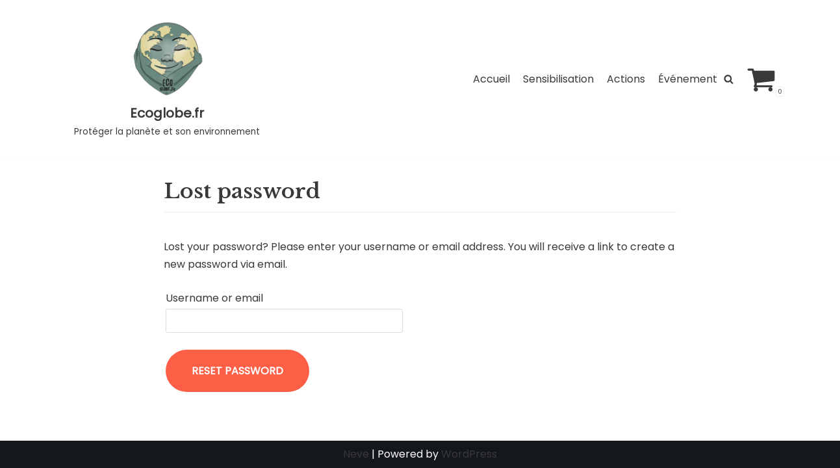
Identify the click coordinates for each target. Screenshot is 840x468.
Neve (356, 454)
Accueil (491, 79)
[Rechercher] (728, 79)
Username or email (214, 298)
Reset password (237, 370)
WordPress (469, 454)
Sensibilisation (558, 79)
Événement (687, 79)
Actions (626, 79)
